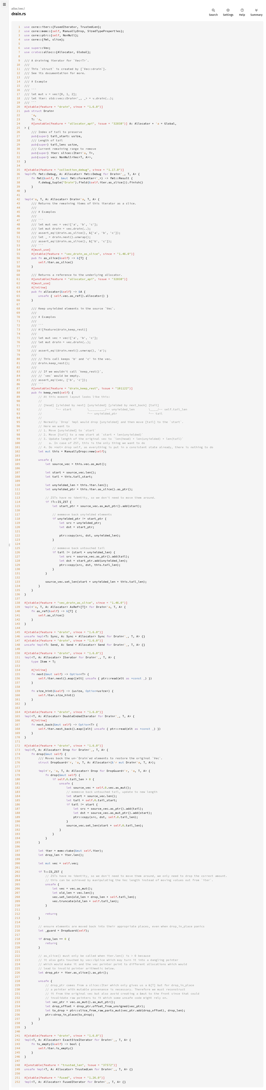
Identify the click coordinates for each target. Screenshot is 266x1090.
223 (17, 960)
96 (18, 426)
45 (18, 211)
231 (17, 993)
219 (17, 943)
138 (17, 602)
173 (17, 749)
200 (17, 863)
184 (17, 796)
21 (18, 111)
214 (17, 922)
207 (17, 892)
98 (18, 434)
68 (18, 308)
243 (17, 1044)
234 (17, 1006)
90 (18, 401)
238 (17, 1023)
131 (17, 573)
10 (18, 64)
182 (17, 787)
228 (17, 981)
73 (18, 329)
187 (17, 808)
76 (18, 342)
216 (17, 930)
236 (17, 1014)
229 (17, 985)
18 (18, 98)
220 (17, 947)
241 (17, 1035)
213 (17, 918)
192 (17, 829)
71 (18, 321)
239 (17, 1027)
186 (17, 804)
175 (17, 758)
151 (17, 657)
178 (17, 770)
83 (18, 371)
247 (17, 1061)
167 (17, 724)
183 (17, 792)
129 (17, 565)
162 (17, 703)
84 (18, 375)
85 (18, 380)
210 (17, 905)
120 (17, 527)
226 (17, 972)
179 (17, 775)
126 (17, 552)
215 (17, 926)
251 (17, 1077)
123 (17, 539)
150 (17, 653)
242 (17, 1039)
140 (17, 611)
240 (17, 1031)
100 (17, 443)
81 (18, 363)
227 (17, 976)
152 (17, 661)
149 (17, 649)
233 (17, 1002)
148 (17, 644)
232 (17, 997)
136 (17, 594)
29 (18, 144)
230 (17, 989)
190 (17, 821)
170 (17, 737)
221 (17, 951)
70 (18, 317)
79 (18, 354)
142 (17, 619)
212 (17, 913)
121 (17, 531)
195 (17, 842)
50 (18, 232)
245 (17, 1052)
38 (18, 182)
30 (18, 148)
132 (17, 577)
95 (18, 422)
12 (18, 73)
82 (18, 367)
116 (17, 510)
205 (17, 884)
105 (17, 464)
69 (18, 312)
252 (17, 1082)
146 (17, 636)
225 (17, 968)
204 (17, 880)
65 (18, 296)
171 (17, 741)
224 (17, 964)
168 (17, 728)
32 (18, 157)
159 (17, 691)
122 (17, 535)
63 (18, 287)
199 (17, 859)
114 (17, 501)
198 (17, 855)
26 (18, 132)
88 (18, 392)
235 (17, 1010)
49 (18, 228)
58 (18, 266)
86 (18, 384)
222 (17, 955)
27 (18, 136)
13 (18, 77)
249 (17, 1069)
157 (17, 682)
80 (18, 359)
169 (17, 733)
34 (18, 165)
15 (18, 85)
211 (17, 909)
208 (17, 897)
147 (17, 640)
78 (18, 350)
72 (18, 325)
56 (18, 258)
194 (17, 838)
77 (18, 346)
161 (17, 699)
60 (18, 275)
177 (17, 766)
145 (17, 632)
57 (18, 262)
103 (17, 455)
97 (18, 430)
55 (18, 254)
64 (18, 291)
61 (18, 279)
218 (17, 939)
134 (17, 586)
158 (17, 686)
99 (18, 438)
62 (18, 283)
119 (17, 523)
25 (18, 127)
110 (17, 485)
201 (17, 867)
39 (18, 186)
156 (17, 678)
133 (17, 581)
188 (17, 813)
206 (17, 888)
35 (18, 169)
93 (18, 413)
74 (18, 333)
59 (18, 270)
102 (17, 451)
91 (18, 405)
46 (18, 216)
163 (17, 707)
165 (17, 716)
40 (18, 190)
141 (17, 615)
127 (17, 556)
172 (17, 745)
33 (18, 161)
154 (17, 670)
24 (18, 123)
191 (17, 825)
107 (17, 472)
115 (17, 506)
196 (17, 846)
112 (17, 493)
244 (17, 1048)
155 (17, 674)
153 (17, 665)
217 (17, 934)
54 (18, 249)
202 (17, 871)
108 (17, 476)
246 (17, 1056)
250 (17, 1073)
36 (18, 174)
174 (17, 754)
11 (18, 69)
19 (18, 102)
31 (18, 153)
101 (17, 447)
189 (17, 817)
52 (18, 241)
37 (18, 178)
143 (17, 623)
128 (17, 560)
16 (18, 90)
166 (17, 720)
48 (18, 224)
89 (18, 396)
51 (18, 237)
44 (18, 207)
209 (17, 901)
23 (18, 119)
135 (17, 590)
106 (17, 468)
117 (17, 514)
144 (17, 628)
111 (17, 489)
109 (17, 480)
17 (18, 94)
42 (18, 199)
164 (17, 712)
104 (17, 459)
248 (17, 1065)
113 (17, 497)
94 (18, 417)
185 (17, 800)
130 (17, 569)
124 (17, 544)
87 (18, 388)
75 (18, 338)
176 (17, 762)
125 (17, 548)
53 (18, 245)
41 (18, 195)
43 (18, 203)
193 (17, 834)
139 (17, 607)
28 (18, 140)
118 (17, 518)
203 (17, 876)
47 (18, 220)
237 (17, 1018)
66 (18, 300)
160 (17, 695)
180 (17, 779)
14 (18, 81)
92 (18, 409)
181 (17, 783)
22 (18, 115)
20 (18, 106)
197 (17, 850)
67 (18, 304)
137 (17, 598)
